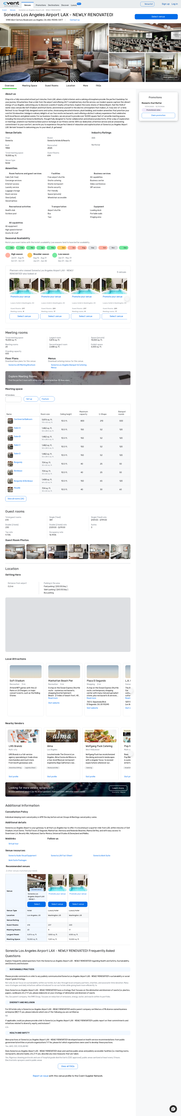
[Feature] (47, 399)
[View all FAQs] (68, 1066)
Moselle (17, 488)
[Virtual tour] (11, 844)
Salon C (17, 445)
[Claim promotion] (158, 115)
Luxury (74, 5)
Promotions (41, 5)
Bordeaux (18, 471)
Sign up (166, 4)
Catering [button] (89, 768)
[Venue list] (147, 4)
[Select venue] (156, 16)
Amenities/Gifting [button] (15, 768)
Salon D (17, 453)
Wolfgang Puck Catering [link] (99, 746)
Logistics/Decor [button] (30, 768)
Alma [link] (50, 746)
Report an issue (40, 1076)
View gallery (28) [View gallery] (170, 77)
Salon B (17, 436)
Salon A (17, 428)
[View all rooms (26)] (15, 498)
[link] (23, 736)
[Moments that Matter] (158, 110)
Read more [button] (53, 698)
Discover (65, 5)
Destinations (53, 5)
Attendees (10, 395)
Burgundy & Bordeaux (23, 481)
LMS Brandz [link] (15, 746)
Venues (27, 5)
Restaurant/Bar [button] (53, 768)
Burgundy (18, 462)
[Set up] (31, 399)
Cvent (4, 10)
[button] (54, 52)
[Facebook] (49, 845)
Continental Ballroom (23, 419)
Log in (175, 4)
